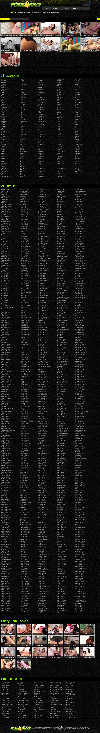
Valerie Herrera (79, 522)
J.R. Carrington (42, 211)
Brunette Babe (19, 12)
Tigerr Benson (79, 494)
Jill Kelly (40, 320)
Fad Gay (36, 717)
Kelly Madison (42, 445)
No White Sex (38, 697)
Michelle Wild (61, 391)
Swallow (77, 112)
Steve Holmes (79, 403)
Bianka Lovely (5, 536)
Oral (58, 111)
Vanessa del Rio (80, 544)
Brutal (3, 156)
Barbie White (5, 511)
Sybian (77, 118)
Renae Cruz (78, 203)
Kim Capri (41, 482)
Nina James (60, 524)
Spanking (78, 94)
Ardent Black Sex (23, 702)
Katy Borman (42, 418)
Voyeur (77, 156)
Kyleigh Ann (41, 526)
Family (22, 155)
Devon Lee (23, 437)
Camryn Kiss (23, 216)
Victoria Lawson (80, 568)
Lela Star (41, 588)
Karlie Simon (42, 388)
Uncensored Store (7, 704)
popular (46, 8)
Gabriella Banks (24, 527)
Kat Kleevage (42, 396)
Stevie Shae (79, 405)
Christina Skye (24, 326)
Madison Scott (61, 292)
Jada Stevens (42, 214)
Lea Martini (41, 580)
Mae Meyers (60, 294)
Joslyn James (42, 342)
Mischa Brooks (61, 408)
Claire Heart (23, 347)
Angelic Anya (5, 373)
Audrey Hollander (6, 470)
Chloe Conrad (24, 307)
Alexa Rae (4, 253)
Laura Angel (41, 564)
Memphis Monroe (62, 359)
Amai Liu (3, 315)
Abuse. (64, 729)
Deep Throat (23, 121)
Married (40, 175)
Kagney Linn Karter (44, 366)
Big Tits (3, 128)
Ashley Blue (4, 440)
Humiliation (41, 128)
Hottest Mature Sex (55, 711)
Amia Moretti (5, 334)
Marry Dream (61, 326)
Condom (22, 97)
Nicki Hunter (60, 479)
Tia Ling (77, 480)
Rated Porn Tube (23, 693)
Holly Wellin (23, 605)
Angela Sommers (6, 371)
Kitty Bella (41, 492)
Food (39, 79)
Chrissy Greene (24, 320)
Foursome (41, 84)
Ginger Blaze (23, 553)
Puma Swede (61, 586)
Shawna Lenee (79, 322)
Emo (21, 141)
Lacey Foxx (41, 538)
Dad (21, 116)
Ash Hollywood (5, 437)
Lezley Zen (60, 193)
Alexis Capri (4, 262)
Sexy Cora (78, 314)
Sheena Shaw (79, 329)
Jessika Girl (41, 314)
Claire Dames (24, 346)
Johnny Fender (42, 332)
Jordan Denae (42, 341)
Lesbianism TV (54, 713)
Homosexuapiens (55, 706)
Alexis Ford (4, 265)
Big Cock (3, 124)
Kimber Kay (41, 485)
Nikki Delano (60, 514)
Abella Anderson (6, 196)
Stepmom (78, 101)
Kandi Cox (41, 369)
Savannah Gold (80, 297)
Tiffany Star (78, 490)
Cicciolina (22, 336)
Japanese (41, 141)
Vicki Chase (78, 563)
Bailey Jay (4, 502)
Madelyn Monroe (62, 287)
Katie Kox (41, 406)
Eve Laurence (24, 511)
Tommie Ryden (79, 499)
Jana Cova (41, 226)
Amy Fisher (4, 339)
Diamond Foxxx (24, 442)
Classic (22, 81)
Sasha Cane (79, 288)
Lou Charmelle (61, 255)
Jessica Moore (42, 305)
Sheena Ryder (79, 327)
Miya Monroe (61, 420)
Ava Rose (4, 494)
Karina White (42, 384)
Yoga (76, 173)
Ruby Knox (78, 241)
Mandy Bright (61, 302)
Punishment (60, 151)
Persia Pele (60, 568)
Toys (76, 134)
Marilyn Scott (61, 319)
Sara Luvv (78, 272)
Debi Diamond (24, 420)
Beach (3, 116)
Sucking (77, 111)
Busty (2, 161)
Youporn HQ (5, 711)
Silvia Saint (78, 341)
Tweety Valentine (80, 514)
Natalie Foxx (60, 457)
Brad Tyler (4, 556)
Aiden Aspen (5, 218)
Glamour (40, 101)
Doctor (22, 129)
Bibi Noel (3, 539)
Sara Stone (78, 275)
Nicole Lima (60, 490)
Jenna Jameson (43, 268)
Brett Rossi (4, 575)
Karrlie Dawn (42, 389)
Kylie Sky (41, 529)
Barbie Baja (4, 507)
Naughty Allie (61, 469)
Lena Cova (41, 590)
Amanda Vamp (5, 319)
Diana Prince (23, 448)
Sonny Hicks (79, 364)
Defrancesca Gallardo (26, 421)
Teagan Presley (80, 457)
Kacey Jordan (42, 359)
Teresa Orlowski (80, 470)
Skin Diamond (79, 354)
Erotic (21, 143)
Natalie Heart (61, 458)
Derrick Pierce (24, 430)
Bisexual (3, 131)
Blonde (3, 139)
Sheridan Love (79, 332)
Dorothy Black (24, 464)
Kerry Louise (42, 462)
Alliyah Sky (4, 302)
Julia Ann (41, 347)
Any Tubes (21, 682)
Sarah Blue (78, 277)
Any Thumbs (6, 717)
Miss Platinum (61, 410)
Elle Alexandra (24, 475)
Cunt (21, 111)
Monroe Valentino (62, 437)
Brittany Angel (5, 605)
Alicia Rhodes (5, 282)
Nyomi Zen (60, 539)
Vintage (77, 153)
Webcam (78, 160)
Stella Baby (78, 398)
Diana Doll (23, 447)
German (40, 96)
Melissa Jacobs (61, 349)
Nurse (58, 102)
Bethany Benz (5, 524)
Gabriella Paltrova (25, 529)
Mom (58, 89)
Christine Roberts (25, 329)
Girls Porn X (69, 715)
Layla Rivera (42, 573)
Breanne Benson (6, 568)
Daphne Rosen (24, 406)
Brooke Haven (24, 194)
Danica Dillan (24, 398)
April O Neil (4, 420)
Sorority (77, 91)
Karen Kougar (42, 376)
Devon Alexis (23, 435)
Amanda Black (5, 317)
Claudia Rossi (24, 359)
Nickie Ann (60, 480)
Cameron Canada (25, 209)
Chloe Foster (23, 312)
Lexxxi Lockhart (43, 608)
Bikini (2, 129)
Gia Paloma (23, 539)
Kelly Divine (41, 440)
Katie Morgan (42, 408)
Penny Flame (61, 559)
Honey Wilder (24, 610)
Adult (3, 715)
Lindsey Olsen (61, 209)
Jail (39, 139)
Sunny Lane (78, 418)
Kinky (39, 148)
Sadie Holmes (79, 248)
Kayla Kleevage (43, 426)
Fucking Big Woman (56, 682)
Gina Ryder (23, 549)
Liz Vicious (60, 225)
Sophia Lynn (79, 373)
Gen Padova (23, 534)
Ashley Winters (5, 455)
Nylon (58, 104)
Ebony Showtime (39, 686)
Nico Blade (60, 484)
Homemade (41, 121)
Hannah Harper (24, 575)
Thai (76, 126)
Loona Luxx (60, 246)
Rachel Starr (60, 591)
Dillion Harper (24, 450)
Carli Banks (23, 233)
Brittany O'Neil (5, 608)
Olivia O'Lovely (61, 543)
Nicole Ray (60, 494)
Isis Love (40, 199)
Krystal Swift (42, 521)
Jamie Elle (41, 223)
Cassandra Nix (24, 265)
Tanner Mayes (79, 435)
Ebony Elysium (22, 715)
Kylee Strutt (41, 524)
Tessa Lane (78, 475)
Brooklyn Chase (24, 198)
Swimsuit (78, 114)
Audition (3, 101)
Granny (40, 107)
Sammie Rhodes (80, 263)
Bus (2, 160)
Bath (2, 109)
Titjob (76, 131)
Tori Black (78, 502)
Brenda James (5, 573)
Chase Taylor (24, 295)
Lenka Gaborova (43, 591)
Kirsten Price (42, 490)
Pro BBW (68, 704)
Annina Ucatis (5, 418)
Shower (77, 79)
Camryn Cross (24, 214)
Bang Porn (5, 687)
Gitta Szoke (23, 556)
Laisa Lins (41, 546)
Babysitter (4, 106)
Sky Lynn (78, 356)
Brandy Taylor (5, 566)
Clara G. (22, 349)
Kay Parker (41, 420)
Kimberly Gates (42, 487)
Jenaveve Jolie (42, 263)
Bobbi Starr (4, 553)
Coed (21, 91)
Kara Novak (41, 371)
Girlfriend (41, 99)
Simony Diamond (80, 351)
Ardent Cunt (5, 686)
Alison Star (4, 290)
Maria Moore (60, 310)
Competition (23, 94)
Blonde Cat (4, 548)
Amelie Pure (4, 331)
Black (2, 134)
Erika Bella (23, 499)
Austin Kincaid (5, 479)
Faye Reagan (24, 517)
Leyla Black (60, 191)
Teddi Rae (78, 462)
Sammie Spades (80, 265)
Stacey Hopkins (80, 388)
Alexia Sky (4, 257)
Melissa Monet (61, 352)
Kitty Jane (41, 494)
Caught (3, 170)
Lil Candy (59, 198)
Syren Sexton (79, 428)
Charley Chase (24, 288)
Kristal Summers (43, 506)
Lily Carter (60, 201)
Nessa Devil (60, 474)
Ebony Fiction (22, 717)
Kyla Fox (40, 522)
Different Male (38, 715)
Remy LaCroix (79, 201)
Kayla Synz (41, 428)
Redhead (59, 156)
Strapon (77, 104)
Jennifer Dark (42, 275)
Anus (2, 94)
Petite (58, 129)
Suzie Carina (79, 425)
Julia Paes (41, 351)
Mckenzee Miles (61, 341)
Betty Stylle (4, 527)
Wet (76, 163)
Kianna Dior (41, 469)
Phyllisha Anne (61, 576)
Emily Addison (24, 479)
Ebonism (20, 711)
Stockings (78, 102)
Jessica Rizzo (42, 307)
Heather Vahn (24, 588)
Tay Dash (78, 450)
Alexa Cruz (4, 246)
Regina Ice (78, 198)
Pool (58, 136)
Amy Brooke (4, 337)
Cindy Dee (23, 337)
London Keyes (61, 243)
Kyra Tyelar (41, 534)
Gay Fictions (53, 697)
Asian (2, 97)
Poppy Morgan (61, 580)
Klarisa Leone (42, 497)
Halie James (23, 571)
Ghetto (40, 97)
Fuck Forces (5, 697)
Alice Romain (5, 280)
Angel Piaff (4, 364)
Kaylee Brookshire (43, 432)
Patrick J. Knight (62, 556)
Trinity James (79, 509)
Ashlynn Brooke (6, 460)
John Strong (41, 329)
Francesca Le (24, 522)
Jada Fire (41, 213)
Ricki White (78, 206)
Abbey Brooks (5, 193)
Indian (40, 131)
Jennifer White (42, 278)
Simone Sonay (79, 349)
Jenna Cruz (41, 265)
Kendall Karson (42, 453)
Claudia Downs (24, 356)
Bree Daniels (5, 570)
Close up (22, 84)
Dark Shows (21, 709)
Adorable (3, 82)
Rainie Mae (60, 598)
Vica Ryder (78, 561)
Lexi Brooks (41, 598)
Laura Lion (41, 566)
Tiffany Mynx (79, 485)
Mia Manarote (61, 374)
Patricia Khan (61, 554)
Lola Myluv (60, 238)
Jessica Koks (42, 302)
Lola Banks (60, 235)
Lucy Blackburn (61, 260)
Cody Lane (23, 364)
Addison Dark (5, 198)
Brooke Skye (23, 196)
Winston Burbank (80, 593)
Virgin (77, 155)
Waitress (77, 158)
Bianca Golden (5, 533)
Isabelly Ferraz (42, 198)
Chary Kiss (23, 294)
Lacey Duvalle (42, 536)
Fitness (22, 173)
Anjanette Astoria (6, 405)
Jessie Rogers (42, 310)
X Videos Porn (70, 717)
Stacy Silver (78, 395)
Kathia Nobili (42, 398)
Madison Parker (61, 290)
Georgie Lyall (24, 536)
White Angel (78, 590)
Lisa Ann (59, 214)
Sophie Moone (79, 379)
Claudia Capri (24, 354)
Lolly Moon (60, 241)
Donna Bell (23, 457)
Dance (21, 118)
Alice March (4, 278)
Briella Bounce (5, 588)
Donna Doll (23, 458)
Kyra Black (41, 533)
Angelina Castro (6, 381)
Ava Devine (4, 490)
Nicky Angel (60, 482)
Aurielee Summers (6, 474)
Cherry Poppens (24, 302)
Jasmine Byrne (42, 240)
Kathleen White (42, 400)
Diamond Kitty (24, 445)
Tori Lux (77, 504)
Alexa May (4, 250)
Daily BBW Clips (39, 708)
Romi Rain (78, 225)
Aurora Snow (5, 477)
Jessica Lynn (42, 304)
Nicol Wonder (61, 485)
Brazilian (3, 150)
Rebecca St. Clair (80, 194)
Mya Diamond (61, 440)
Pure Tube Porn (22, 691)
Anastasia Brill (5, 344)
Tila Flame (78, 495)
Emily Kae (23, 482)
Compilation (23, 96)
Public (58, 150)
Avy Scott (4, 497)
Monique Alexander (62, 433)
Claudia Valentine (25, 361)
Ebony (21, 139)
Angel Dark (4, 357)
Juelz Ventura (42, 346)
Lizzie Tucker (61, 230)
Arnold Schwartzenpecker (9, 430)
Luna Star (60, 268)
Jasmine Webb (42, 243)
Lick (39, 166)
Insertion (40, 134)
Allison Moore (5, 299)
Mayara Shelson (62, 339)
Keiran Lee (41, 435)
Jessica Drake (42, 299)
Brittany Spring (5, 610)
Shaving (59, 175)
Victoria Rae (79, 573)
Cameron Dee (24, 211)
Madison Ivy (60, 288)
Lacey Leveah (42, 539)
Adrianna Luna (5, 209)
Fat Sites (36, 713)
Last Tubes (5, 693)
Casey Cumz (23, 258)
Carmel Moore (24, 238)
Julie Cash (41, 354)
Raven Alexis (61, 607)
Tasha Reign (79, 445)
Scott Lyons (78, 304)
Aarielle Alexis (5, 191)
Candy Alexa (23, 218)
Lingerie (40, 168)
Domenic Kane (24, 453)
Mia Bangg (60, 366)
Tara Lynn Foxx (80, 442)
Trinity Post (78, 511)
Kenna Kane (42, 458)
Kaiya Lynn (41, 368)
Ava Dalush (4, 489)
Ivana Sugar (41, 206)
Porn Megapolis (70, 702)
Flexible (22, 176)
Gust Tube (21, 684)
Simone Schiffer (80, 347)
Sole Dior (78, 361)
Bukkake (3, 158)
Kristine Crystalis (43, 509)
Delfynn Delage (24, 423)
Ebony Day (21, 713)
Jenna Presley (42, 270)
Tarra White (78, 443)
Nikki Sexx (60, 519)
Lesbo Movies (69, 684)
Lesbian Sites (54, 717)
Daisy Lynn (23, 383)
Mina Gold (60, 403)
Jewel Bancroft (42, 317)
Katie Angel (41, 401)
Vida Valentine (79, 578)
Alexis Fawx (4, 263)
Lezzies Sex (69, 691)
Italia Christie (42, 203)
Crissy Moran (24, 374)
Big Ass (3, 119)
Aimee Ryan (4, 223)
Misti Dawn (60, 418)
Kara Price (41, 373)
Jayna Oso (41, 257)
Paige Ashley (61, 546)
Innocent (40, 133)
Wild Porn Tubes (7, 708)
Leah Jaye (41, 581)
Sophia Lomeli (79, 371)
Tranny (77, 136)
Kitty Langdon (42, 495)
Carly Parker (23, 236)
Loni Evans (60, 245)
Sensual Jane (79, 309)
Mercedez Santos (62, 364)
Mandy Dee (60, 304)
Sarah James (79, 278)
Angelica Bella (5, 376)
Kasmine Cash (42, 393)
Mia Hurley (60, 368)
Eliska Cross (23, 470)
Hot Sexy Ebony (38, 689)
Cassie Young (24, 270)
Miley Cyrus (60, 400)
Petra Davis (60, 573)
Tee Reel (78, 464)
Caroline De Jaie (25, 250)
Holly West (23, 607)
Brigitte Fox (4, 591)
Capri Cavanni (24, 228)
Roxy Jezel (78, 235)
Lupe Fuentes (61, 270)
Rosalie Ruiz (79, 228)
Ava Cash (4, 485)
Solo (76, 89)
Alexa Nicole (5, 251)
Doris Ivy (22, 462)
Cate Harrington (24, 272)
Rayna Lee (78, 189)
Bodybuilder (4, 143)
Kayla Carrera (42, 425)
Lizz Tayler (60, 228)
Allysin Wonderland (7, 307)
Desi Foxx (23, 432)
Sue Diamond (79, 408)
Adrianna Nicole (6, 211)
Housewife (41, 124)
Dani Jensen (23, 396)
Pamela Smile (61, 551)
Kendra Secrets (43, 457)
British (3, 153)
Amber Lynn (4, 326)
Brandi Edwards (6, 559)
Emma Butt (23, 484)
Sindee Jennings (80, 352)
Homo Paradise (54, 702)
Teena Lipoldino (80, 465)
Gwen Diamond (24, 564)
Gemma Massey (25, 533)
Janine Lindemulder (44, 235)
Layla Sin (41, 576)
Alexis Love (4, 267)
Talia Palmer (79, 432)
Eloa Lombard (24, 477)
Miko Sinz (60, 396)
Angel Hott (4, 361)
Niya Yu (59, 531)
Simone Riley (79, 346)
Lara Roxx (41, 558)
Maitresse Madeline (62, 299)
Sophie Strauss (79, 381)
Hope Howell (42, 189)
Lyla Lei (59, 277)
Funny (40, 89)
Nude (58, 101)
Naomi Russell (61, 450)
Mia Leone (60, 369)
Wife (76, 166)
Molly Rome (60, 425)
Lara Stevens (42, 559)
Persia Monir (60, 566)
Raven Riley (60, 608)
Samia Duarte (79, 262)
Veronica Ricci (79, 556)
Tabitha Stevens (80, 430)
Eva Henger (23, 506)
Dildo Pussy (28, 12)
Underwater (78, 144)
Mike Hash (60, 395)
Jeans (40, 143)
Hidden (40, 119)
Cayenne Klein (24, 275)
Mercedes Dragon (62, 361)
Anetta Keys (4, 354)
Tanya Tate (78, 440)
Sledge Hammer (80, 359)
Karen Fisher (42, 374)
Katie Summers (42, 411)
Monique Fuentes (62, 435)
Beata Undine (5, 512)
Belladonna (4, 522)
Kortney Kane (42, 502)
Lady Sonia (41, 544)
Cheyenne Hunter (25, 304)
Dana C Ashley (24, 386)
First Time (23, 168)
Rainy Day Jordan (62, 600)
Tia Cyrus (78, 477)
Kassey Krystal (42, 395)
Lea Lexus (41, 578)
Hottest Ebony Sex (39, 691)
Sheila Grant (79, 331)
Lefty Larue (41, 585)
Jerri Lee (40, 285)
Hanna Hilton (23, 573)
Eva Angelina (24, 504)
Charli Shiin (23, 290)
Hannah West (24, 576)
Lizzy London (61, 231)
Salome (77, 253)
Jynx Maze (41, 357)
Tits (76, 133)
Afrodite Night (5, 213)
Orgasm (59, 112)
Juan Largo (41, 344)
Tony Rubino (79, 501)
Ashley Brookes (5, 442)
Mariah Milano (61, 314)
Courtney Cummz (25, 369)
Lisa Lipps (60, 218)
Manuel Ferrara (61, 305)
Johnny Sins (42, 334)
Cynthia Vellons (24, 376)
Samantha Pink (79, 257)
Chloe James (24, 314)
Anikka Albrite (5, 389)
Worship (77, 170)
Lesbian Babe (36, 12)
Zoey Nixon (78, 608)
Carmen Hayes (24, 243)
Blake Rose (4, 543)
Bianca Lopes (5, 534)
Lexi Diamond (42, 600)
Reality (59, 155)
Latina (40, 160)
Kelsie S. (40, 452)
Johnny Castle (42, 331)
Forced (40, 82)
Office (58, 106)
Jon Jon (40, 336)
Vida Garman (79, 576)
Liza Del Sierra (61, 226)
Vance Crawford (80, 527)
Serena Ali (78, 310)
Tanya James (79, 437)
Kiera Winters (42, 477)
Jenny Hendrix (42, 280)
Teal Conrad (79, 460)
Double (22, 136)
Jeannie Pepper (43, 260)
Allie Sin (3, 297)
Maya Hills (60, 337)
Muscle (59, 96)
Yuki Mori (78, 598)
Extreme (22, 150)
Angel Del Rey (5, 359)
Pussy (58, 153)
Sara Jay (78, 270)
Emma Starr (23, 487)
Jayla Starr (41, 253)
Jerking (40, 144)
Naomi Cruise (61, 448)
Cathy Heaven (24, 273)
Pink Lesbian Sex (70, 700)
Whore (77, 165)
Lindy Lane (60, 211)
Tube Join (5, 684)
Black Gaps (21, 706)
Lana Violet (41, 553)
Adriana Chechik (6, 204)
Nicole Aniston (61, 487)
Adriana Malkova (6, 206)
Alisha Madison (5, 287)
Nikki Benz (60, 509)
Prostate (59, 146)
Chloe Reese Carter (26, 317)
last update (56, 8)
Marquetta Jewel (62, 324)
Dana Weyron (24, 391)
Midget (59, 84)
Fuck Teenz (53, 695)
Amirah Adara (5, 336)
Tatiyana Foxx (79, 448)
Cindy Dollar (23, 339)
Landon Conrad (43, 554)
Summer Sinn (79, 413)
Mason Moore (61, 331)
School (59, 166)
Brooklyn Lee (24, 199)
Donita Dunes (24, 455)
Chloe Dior (23, 310)
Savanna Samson (80, 295)
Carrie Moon (23, 257)
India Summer (42, 194)
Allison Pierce (5, 300)
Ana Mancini (5, 342)
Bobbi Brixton (5, 551)
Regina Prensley (80, 199)
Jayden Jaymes (43, 250)
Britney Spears (5, 600)
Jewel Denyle (42, 319)
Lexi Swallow (42, 603)
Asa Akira (4, 433)
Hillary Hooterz (24, 595)
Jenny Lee (41, 282)
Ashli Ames (4, 457)
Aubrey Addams (6, 465)
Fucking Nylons (54, 693)
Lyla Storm (60, 278)
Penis (58, 126)
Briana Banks (5, 576)
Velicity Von (78, 549)
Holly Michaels (24, 603)
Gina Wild (22, 551)
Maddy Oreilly (61, 283)
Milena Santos (61, 398)
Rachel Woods (61, 595)
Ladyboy (40, 156)
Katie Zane (41, 413)
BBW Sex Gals (38, 700)
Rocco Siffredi (79, 221)
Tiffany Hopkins (80, 484)
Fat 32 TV (37, 711)
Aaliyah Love (5, 189)
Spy (76, 97)
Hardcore (41, 116)
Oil (57, 107)
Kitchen (40, 151)
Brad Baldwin (5, 554)
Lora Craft (60, 248)
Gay (39, 94)
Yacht (77, 171)
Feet (21, 160)
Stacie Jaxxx (79, 393)
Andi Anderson (5, 349)
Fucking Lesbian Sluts (56, 684)
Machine (40, 171)
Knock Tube (21, 687)
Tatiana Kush (79, 447)
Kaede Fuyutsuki (43, 364)
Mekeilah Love (61, 344)
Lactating (41, 155)
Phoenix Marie (61, 575)
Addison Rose (5, 199)
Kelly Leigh (41, 443)
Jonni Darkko (42, 337)
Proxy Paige (60, 585)
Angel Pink (4, 366)
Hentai (40, 118)
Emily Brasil (23, 480)
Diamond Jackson (25, 443)
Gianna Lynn (23, 543)
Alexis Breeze (5, 260)
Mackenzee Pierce (62, 282)
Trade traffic (63, 726)
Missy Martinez (61, 413)
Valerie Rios (78, 524)
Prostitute (59, 148)
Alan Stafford (5, 226)
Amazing (3, 87)
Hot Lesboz (53, 709)
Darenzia (22, 408)
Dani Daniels (23, 395)
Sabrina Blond (79, 245)
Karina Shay (42, 383)
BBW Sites (37, 704)
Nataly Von (60, 467)
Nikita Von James (62, 506)
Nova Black (60, 536)
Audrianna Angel (6, 472)
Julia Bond (41, 349)
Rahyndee (60, 596)
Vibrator (77, 151)
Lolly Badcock (61, 240)
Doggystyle (23, 131)
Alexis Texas (5, 272)
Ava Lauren (4, 492)
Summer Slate (79, 415)
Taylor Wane (79, 455)
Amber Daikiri (5, 322)
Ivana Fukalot (42, 204)
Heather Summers (25, 586)
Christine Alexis (24, 327)
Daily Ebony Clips (23, 708)
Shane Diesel (79, 319)
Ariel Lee (3, 425)
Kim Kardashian (43, 484)
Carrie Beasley (24, 255)
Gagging (40, 91)
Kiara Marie (41, 470)
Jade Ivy (40, 218)
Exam (21, 146)
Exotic (21, 148)
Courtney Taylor (24, 373)
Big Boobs (4, 121)
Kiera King (41, 475)
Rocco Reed (79, 219)
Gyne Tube (21, 686)
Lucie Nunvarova (62, 257)
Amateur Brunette (55, 12)
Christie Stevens (25, 322)
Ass (2, 99)
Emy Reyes (23, 490)
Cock (21, 89)
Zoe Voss (78, 605)
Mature (59, 81)
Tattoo (77, 119)
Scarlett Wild (79, 302)
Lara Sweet (41, 561)
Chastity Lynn (24, 297)
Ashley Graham (5, 448)
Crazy (21, 102)
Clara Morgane (24, 351)
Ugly (76, 141)
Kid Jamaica (42, 474)
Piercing (59, 131)
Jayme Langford (43, 255)
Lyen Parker (60, 275)
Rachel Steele (61, 593)
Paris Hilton (60, 553)
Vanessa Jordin (80, 536)
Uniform (77, 146)
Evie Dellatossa (24, 514)
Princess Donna (61, 581)
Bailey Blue (4, 499)
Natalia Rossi (61, 453)
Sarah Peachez (80, 282)
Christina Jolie (24, 324)
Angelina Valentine (6, 384)
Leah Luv (41, 583)
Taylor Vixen (79, 453)
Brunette (3, 155)
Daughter (22, 119)
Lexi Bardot (41, 593)
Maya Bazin (60, 334)
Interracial (41, 136)
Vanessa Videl (79, 543)
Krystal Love (42, 517)
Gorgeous (41, 106)
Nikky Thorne (61, 521)
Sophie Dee (78, 374)
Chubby (22, 79)
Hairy (39, 112)
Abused (3, 81)
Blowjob (3, 141)
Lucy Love (60, 265)
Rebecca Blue (79, 193)
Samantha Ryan (80, 258)
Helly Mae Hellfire (25, 593)
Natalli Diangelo (61, 464)
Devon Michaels (24, 438)
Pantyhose (60, 123)
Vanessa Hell (79, 534)
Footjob (40, 81)
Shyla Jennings (79, 334)
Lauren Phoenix (43, 570)
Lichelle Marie (61, 196)
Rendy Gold (78, 204)
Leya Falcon (60, 189)
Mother (59, 94)
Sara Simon (78, 273)
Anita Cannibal (5, 398)
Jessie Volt (41, 312)
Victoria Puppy (79, 571)
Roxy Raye (78, 238)
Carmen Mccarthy (25, 246)
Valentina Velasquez (81, 521)
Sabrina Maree (79, 246)
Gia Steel (22, 541)
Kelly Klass (41, 442)
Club (21, 87)
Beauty (3, 118)
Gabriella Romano (25, 531)
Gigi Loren (23, 546)
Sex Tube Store (22, 697)
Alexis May (4, 268)
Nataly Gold (60, 465)
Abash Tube (5, 713)
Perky (58, 128)
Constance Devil (25, 366)
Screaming (60, 168)
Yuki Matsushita (80, 596)
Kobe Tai (40, 499)
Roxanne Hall (79, 230)
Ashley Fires (5, 445)
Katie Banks (41, 403)
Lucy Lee (59, 263)
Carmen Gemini (24, 241)
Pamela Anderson (62, 549)
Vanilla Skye (79, 548)
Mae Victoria (60, 295)
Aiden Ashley (5, 216)
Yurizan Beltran (79, 600)
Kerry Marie (41, 464)
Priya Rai (59, 583)
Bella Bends (4, 516)
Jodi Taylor (41, 324)
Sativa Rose (79, 294)
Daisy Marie (23, 384)
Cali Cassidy (23, 208)
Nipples (59, 99)
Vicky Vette (78, 564)
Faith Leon (23, 516)
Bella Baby (4, 514)
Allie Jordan (4, 295)
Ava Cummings (5, 487)
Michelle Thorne (61, 389)
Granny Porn (53, 698)
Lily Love (59, 204)
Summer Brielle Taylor (82, 411)
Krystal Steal (42, 519)
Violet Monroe (79, 581)
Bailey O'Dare (5, 504)
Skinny (77, 82)
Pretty (58, 143)
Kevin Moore (42, 465)
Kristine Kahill (42, 511)
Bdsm (2, 114)
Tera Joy (77, 467)
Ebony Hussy (38, 684)
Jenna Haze (41, 267)
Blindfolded (4, 138)
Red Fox (77, 196)
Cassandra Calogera (26, 262)
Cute (21, 112)
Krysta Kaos (41, 512)
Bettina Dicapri (5, 526)
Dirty (21, 128)
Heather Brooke (24, 583)
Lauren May (41, 568)
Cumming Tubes (39, 706)
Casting (3, 168)
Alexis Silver (4, 270)
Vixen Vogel (78, 586)
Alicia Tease (4, 285)
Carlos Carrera (24, 235)
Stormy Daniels (79, 406)
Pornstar (59, 138)
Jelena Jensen (42, 262)
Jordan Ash (41, 339)
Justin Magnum (42, 356)
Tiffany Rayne (79, 487)
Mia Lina (59, 371)
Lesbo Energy (69, 682)
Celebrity (3, 171)
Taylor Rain (78, 452)
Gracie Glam (23, 559)
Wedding (78, 161)
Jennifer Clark (42, 273)
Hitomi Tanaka (24, 598)
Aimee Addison (5, 221)
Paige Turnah (61, 548)
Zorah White (79, 612)
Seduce (59, 171)
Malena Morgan (61, 300)
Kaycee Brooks (42, 421)
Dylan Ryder (23, 467)
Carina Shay (23, 230)
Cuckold (22, 106)
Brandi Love (4, 561)
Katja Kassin (42, 415)
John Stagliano (42, 327)
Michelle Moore (61, 388)
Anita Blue (4, 396)
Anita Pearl (4, 403)
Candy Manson (24, 221)
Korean (40, 153)
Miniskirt (59, 87)
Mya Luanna (60, 442)
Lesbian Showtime (55, 715)
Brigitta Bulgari (5, 590)
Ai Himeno (4, 214)
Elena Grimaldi (24, 469)
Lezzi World (69, 693)
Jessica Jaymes (43, 300)
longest (66, 8)
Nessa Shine (60, 475)
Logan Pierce (61, 233)
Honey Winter (24, 612)
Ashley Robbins (5, 452)
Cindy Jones (23, 342)
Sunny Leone (79, 420)
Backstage (4, 107)
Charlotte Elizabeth (25, 292)
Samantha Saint (80, 260)
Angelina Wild (5, 386)
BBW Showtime (38, 702)
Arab (2, 96)
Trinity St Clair (79, 512)
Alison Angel (5, 288)
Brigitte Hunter (5, 593)
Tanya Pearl (78, 438)
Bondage (3, 144)
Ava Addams (5, 484)
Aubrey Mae (4, 467)
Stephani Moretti (80, 400)
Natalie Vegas (61, 462)
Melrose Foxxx (61, 357)
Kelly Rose (41, 447)
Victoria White (79, 575)
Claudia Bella (24, 352)
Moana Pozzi (61, 421)
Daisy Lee (23, 381)
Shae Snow (78, 315)
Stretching (78, 106)
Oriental (59, 116)
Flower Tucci (23, 521)
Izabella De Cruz (43, 208)
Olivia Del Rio (61, 541)
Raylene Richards (62, 612)
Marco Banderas (62, 307)
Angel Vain (4, 369)
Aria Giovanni (5, 421)
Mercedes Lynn (61, 363)
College (22, 92)
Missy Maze (60, 415)
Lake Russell (42, 548)
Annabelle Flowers (6, 411)
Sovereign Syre (80, 384)
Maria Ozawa (61, 312)
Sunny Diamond (80, 416)
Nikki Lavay (60, 517)
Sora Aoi (77, 383)
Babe (2, 104)
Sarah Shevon (79, 283)
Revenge (59, 160)
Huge (39, 126)
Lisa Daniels (60, 216)
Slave (77, 84)
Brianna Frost (5, 581)
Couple (22, 101)
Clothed (22, 86)
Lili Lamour (60, 199)
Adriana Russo (5, 208)
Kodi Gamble (42, 501)
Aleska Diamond (6, 240)
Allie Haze (4, 292)
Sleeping (77, 86)
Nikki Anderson (61, 507)
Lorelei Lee (60, 251)
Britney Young (5, 603)
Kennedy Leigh (42, 460)
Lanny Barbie (42, 556)
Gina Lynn (23, 548)
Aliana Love (4, 275)
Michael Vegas (61, 381)
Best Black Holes (23, 704)
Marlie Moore (61, 322)
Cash (2, 166)
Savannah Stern (80, 299)
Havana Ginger (24, 580)
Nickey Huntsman (62, 477)
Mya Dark (59, 438)
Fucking (40, 87)
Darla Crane (23, 411)
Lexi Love (41, 602)
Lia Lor (59, 194)
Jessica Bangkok (43, 295)
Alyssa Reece (5, 314)
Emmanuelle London (26, 489)
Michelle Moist (61, 386)
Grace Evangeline (25, 558)
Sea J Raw (78, 305)
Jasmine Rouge (43, 241)
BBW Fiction (37, 698)
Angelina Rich (5, 383)
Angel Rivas (4, 368)
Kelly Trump (41, 448)
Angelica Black (5, 378)
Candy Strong (24, 225)
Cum (21, 107)
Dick (21, 124)
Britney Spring (5, 602)
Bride (2, 151)
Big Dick (3, 126)
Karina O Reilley (43, 381)
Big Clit (3, 123)
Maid (39, 173)
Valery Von (78, 526)
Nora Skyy (60, 534)
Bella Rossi (4, 521)
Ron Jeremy (79, 226)
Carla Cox (23, 231)
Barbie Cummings (6, 509)
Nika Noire (60, 499)
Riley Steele (78, 214)
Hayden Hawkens (25, 581)
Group (40, 109)
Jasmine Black (42, 238)
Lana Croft (41, 549)
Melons (59, 82)
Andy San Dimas (6, 352)
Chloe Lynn (23, 315)
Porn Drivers (5, 698)
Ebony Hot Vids (38, 682)
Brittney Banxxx (5, 612)
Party (58, 124)
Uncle (77, 143)
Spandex (78, 92)
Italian (40, 138)
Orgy (58, 114)
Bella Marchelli (5, 517)
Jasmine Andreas (43, 236)
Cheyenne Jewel (25, 305)
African (3, 84)
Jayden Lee (41, 251)
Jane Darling (42, 230)
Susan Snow (79, 421)
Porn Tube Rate (22, 689)
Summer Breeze (80, 410)
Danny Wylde (24, 405)
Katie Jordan (42, 405)
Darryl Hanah (24, 413)
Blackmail (4, 136)
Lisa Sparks (60, 219)
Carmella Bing (24, 240)
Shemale (59, 176)
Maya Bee (60, 336)
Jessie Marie (42, 309)
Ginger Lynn (23, 554)
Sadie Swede (79, 251)
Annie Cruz (4, 416)
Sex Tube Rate (22, 695)
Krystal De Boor (43, 516)
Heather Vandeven (25, 590)
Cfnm (2, 173)
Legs (39, 163)
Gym (39, 111)
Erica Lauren (23, 495)
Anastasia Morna (6, 346)
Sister (77, 81)
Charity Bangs (24, 283)
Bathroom (4, 111)
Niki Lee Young (61, 502)
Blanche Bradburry (6, 544)
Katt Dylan (41, 416)
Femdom (22, 161)
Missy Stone (60, 416)
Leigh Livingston (43, 586)
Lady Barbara (42, 543)
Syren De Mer (79, 426)
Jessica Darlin (42, 297)
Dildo (21, 126)
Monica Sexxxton (62, 430)
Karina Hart (41, 379)
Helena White (24, 591)
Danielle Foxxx (24, 400)
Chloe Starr (23, 319)
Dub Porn (5, 689)
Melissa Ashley (61, 347)
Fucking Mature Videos (57, 689)
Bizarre (3, 133)
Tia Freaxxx (78, 479)
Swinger (77, 116)
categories (75, 8)
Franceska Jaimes (25, 524)
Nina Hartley (60, 522)
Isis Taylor (41, 201)
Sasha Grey (78, 290)
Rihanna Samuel (80, 208)
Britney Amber (5, 596)
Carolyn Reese (24, 253)
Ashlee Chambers (6, 438)
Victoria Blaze (79, 566)
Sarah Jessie (79, 280)
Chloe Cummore (25, 309)
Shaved (59, 173)
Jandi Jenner (42, 228)
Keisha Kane (42, 437)
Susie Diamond (79, 423)
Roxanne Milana (80, 231)
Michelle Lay (60, 384)
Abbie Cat (4, 194)
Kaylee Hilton (42, 433)
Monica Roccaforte (62, 428)
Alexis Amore (5, 258)
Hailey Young (24, 566)
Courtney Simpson (25, 371)
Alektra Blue (4, 235)
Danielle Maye (24, 401)
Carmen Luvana (24, 245)
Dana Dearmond (25, 388)
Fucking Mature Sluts (56, 687)
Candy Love (23, 219)
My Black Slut (38, 695)
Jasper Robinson (43, 245)
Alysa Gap (4, 310)
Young (77, 175)
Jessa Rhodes (42, 288)
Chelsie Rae (23, 299)
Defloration (23, 123)
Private (59, 144)
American (4, 89)
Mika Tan (59, 393)
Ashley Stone (5, 453)
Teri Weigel (78, 472)
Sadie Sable (79, 250)
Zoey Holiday (79, 607)
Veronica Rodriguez (81, 558)
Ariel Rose (4, 426)
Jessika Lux (41, 315)
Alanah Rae (4, 230)
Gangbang (41, 92)
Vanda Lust (78, 529)
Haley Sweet (23, 568)
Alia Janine (4, 273)
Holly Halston (24, 600)
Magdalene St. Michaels (64, 297)
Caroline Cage (24, 248)
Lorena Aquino (61, 253)
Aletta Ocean (5, 241)
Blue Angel (4, 549)
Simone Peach (79, 344)
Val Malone (78, 516)
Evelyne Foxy (24, 512)
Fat (21, 158)
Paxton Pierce (61, 558)
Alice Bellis (4, 277)
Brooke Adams (24, 191)
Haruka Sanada (24, 578)
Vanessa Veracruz (80, 541)
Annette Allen (5, 413)
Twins (77, 139)
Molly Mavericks (61, 423)
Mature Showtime (70, 697)
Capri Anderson (24, 226)
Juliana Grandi (42, 352)
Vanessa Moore (80, 538)
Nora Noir (59, 533)
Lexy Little (41, 612)
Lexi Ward (41, 605)
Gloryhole (41, 104)
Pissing (59, 133)
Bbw (2, 112)
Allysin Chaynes (6, 305)
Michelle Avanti (61, 383)
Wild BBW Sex (69, 709)
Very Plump (68, 708)
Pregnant (59, 141)
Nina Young (60, 529)
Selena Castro (79, 307)
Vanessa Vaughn (80, 539)
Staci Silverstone (80, 389)
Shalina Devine (79, 317)
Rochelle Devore (80, 223)
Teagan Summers (80, 458)
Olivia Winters (61, 544)
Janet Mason (42, 233)
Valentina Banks (80, 517)
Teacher (77, 121)
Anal (2, 91)
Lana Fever (41, 551)
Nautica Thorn (61, 470)
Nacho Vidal (60, 445)
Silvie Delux (78, 342)
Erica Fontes (23, 494)
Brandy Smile (5, 564)
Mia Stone (60, 378)
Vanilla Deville (79, 546)
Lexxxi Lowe (42, 610)
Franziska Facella (25, 526)
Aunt (2, 102)
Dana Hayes (23, 389)
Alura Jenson (5, 309)
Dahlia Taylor (23, 379)
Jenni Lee (41, 272)
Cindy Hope (23, 341)
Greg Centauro (24, 561)
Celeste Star (23, 277)
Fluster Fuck (5, 691)
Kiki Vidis (41, 480)
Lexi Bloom (41, 596)
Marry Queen (61, 327)
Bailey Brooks (5, 501)
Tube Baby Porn (23, 700)
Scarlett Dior (79, 300)
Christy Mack (23, 332)
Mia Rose (59, 376)
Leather (40, 161)
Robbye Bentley (80, 218)
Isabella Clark (42, 196)
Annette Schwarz (6, 415)
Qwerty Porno (6, 700)
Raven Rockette (61, 610)
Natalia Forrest (61, 452)
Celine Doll (23, 278)
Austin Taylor (5, 482)
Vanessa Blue (79, 531)
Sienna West (79, 337)
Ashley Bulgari (5, 443)
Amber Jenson (5, 324)
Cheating (3, 175)
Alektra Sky (4, 236)
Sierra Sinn (78, 339)
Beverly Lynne (5, 529)
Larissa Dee (41, 563)
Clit (21, 82)
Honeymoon (41, 123)
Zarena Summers (80, 602)
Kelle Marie (41, 438)
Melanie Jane (61, 346)
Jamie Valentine (43, 225)
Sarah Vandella (79, 287)
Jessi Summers (42, 294)
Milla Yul (59, 401)
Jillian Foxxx (42, 322)
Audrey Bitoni (5, 469)
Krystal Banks (42, 514)
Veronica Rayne (80, 554)
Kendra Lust (41, 455)
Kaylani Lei (41, 430)
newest (14, 18)
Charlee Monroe (24, 285)
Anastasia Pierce (6, 347)
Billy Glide (4, 541)
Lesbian (40, 165)
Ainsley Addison (6, 225)
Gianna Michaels (25, 544)
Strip (76, 107)
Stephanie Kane (80, 401)
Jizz (39, 146)
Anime (3, 92)
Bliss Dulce (4, 546)
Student (77, 109)
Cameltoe (4, 163)
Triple (77, 138)
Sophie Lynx (79, 378)
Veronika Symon (80, 559)
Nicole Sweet (61, 497)
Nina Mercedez (61, 527)
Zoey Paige (78, 610)
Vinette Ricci (79, 580)
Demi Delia (23, 426)
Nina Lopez (60, 526)
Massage (41, 176)
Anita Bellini (4, 393)
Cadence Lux (24, 206)
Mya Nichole (60, 443)
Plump (58, 134)
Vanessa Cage (79, 533)
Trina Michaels (79, 507)
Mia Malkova (60, 373)
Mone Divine (60, 426)
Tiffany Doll (78, 482)
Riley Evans (78, 209)
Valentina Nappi (80, 519)
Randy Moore (61, 603)
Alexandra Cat (5, 255)
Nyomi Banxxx (61, 538)
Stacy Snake (79, 396)
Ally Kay (3, 304)
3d (1, 79)
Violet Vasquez (79, 583)
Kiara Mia (41, 472)
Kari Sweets (41, 378)
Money (59, 91)
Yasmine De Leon (80, 595)
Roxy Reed (78, 240)
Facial (21, 153)
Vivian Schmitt (79, 585)
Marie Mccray (61, 317)
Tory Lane (78, 506)
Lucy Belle (60, 258)
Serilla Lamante (80, 312)
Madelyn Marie (61, 285)
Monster (59, 92)
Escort (21, 144)
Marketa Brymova (62, 320)
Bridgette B (4, 586)
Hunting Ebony (38, 693)
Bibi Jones (4, 538)
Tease (77, 123)
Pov (58, 139)
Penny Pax (60, 561)
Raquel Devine (61, 605)
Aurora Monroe (5, 475)
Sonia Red (78, 363)
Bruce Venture (24, 201)
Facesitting (23, 151)
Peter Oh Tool (61, 571)
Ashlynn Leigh (5, 462)
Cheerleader (5, 176)
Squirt (77, 99)
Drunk (21, 138)
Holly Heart (23, 602)
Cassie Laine (23, 268)
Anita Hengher (5, 401)
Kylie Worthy (42, 531)
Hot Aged (52, 708)
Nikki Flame (60, 516)
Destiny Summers (25, 433)
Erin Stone (23, 501)
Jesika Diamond (43, 287)
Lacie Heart (41, 541)
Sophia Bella (79, 366)
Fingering (22, 166)
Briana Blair (4, 578)
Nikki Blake (60, 511)
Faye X (22, 519)
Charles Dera (24, 287)
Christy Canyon (24, 331)
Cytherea (22, 378)
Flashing (22, 175)
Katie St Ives (42, 410)
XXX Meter (68, 713)
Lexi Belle (41, 595)
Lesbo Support (69, 686)
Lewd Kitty (68, 689)
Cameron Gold (24, 213)
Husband (41, 129)
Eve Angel (23, 509)
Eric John (22, 492)
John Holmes (42, 326)
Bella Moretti (5, 519)
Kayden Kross (42, 423)
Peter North (60, 570)
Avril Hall (3, 495)
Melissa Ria (60, 354)
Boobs (3, 146)
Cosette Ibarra (24, 368)
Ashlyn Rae (4, 458)
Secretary (59, 170)
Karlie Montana (42, 386)
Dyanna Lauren (24, 465)
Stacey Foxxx (79, 386)
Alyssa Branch (5, 312)
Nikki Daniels (61, 512)
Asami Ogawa (5, 435)
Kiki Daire (41, 479)
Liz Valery (59, 223)
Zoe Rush (78, 603)
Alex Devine (4, 245)
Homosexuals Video (56, 704)
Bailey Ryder (5, 506)
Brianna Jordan (5, 583)
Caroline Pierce (24, 251)
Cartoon (3, 165)
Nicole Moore (61, 492)
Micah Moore (61, 379)
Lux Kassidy (60, 273)
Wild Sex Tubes (6, 709)
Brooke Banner (24, 193)
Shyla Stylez (79, 336)
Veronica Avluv (79, 553)
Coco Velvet (23, 363)
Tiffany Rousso (79, 489)
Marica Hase (60, 315)
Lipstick (40, 170)
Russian (59, 165)
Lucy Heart (60, 262)
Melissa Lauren (61, 351)
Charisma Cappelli (25, 282)
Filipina (22, 165)
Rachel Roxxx (61, 590)
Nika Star (59, 501)
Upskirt (77, 150)
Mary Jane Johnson (63, 329)
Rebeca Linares (80, 191)
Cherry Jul (23, 300)
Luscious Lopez (61, 272)
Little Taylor (60, 221)
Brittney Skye (24, 189)
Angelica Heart (5, 379)
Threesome (78, 128)
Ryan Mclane (79, 243)
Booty (2, 148)
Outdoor (59, 118)
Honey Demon (24, 608)
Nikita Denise (61, 504)
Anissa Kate (4, 391)
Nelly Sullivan (61, 472)
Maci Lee (59, 280)
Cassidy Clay (24, 267)
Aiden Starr (4, 219)
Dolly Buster (23, 452)
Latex (39, 158)
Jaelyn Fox (41, 219)
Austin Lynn (4, 480)
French (40, 86)
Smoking (77, 87)
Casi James (23, 260)
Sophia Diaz (79, 368)
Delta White (23, 425)
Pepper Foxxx (61, 563)
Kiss (39, 150)
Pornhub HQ (6, 695)
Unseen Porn (6, 706)
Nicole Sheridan (61, 495)
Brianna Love (5, 585)
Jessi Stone (41, 292)
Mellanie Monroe (62, 356)
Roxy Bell (78, 233)
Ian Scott (40, 191)
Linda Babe (60, 206)
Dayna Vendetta (24, 416)
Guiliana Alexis (24, 563)
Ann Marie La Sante (7, 408)
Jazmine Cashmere (44, 258)
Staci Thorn (78, 391)
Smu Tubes (21, 698)
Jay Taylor (41, 246)
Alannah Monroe (6, 231)
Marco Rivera (61, 309)
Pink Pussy (60, 578)
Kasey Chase (42, 391)
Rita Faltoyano (79, 216)
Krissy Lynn (41, 504)
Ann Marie (4, 406)
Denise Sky (23, 428)
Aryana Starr (5, 432)
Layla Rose (41, 575)
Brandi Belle (4, 558)
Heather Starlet (24, 585)
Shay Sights (78, 324)
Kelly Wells (41, 450)
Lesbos (67, 687)
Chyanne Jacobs (25, 334)
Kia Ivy (40, 467)
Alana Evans (5, 228)
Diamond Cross (24, 440)
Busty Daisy (23, 204)
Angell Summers (6, 388)
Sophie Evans (79, 376)
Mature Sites (69, 698)
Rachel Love (60, 588)
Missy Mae (60, 411)
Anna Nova (4, 410)
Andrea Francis (5, 351)
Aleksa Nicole (5, 233)
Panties (59, 121)
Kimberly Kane (42, 489)
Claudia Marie (24, 357)
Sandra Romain (80, 268)
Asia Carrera (5, 464)
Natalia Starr (60, 455)
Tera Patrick (78, 469)
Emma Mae (23, 485)
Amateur (3, 86)
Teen (76, 124)
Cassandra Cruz (24, 263)
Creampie (22, 104)
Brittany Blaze (5, 607)
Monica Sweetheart (62, 432)
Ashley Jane (4, 450)
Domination (23, 134)
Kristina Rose (42, 507)
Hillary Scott (23, 596)
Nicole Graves (61, 489)
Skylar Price (78, 357)
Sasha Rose (79, 292)
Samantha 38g (79, 255)
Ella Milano (23, 474)
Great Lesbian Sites (56, 700)
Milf (58, 86)
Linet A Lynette (61, 213)
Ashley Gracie (5, 447)
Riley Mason (79, 211)
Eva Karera (23, 507)
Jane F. (40, 231)
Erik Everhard (24, 497)
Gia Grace (23, 538)
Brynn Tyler (23, 203)
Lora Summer (61, 250)
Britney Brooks (5, 598)
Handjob (40, 114)
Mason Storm (61, 332)
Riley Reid (78, 213)
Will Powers (78, 591)
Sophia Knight (79, 369)
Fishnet (22, 170)
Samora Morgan (80, 267)
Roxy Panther (79, 236)
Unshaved (78, 148)
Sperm (77, 96)
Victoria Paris (79, 570)
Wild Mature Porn (70, 711)
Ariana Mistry (5, 423)
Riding (58, 161)
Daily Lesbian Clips (39, 709)
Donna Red (23, 460)
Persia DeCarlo (61, 564)
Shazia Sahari (79, 326)
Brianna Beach (5, 580)
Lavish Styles (42, 571)
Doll (21, 133)
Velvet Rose (78, 551)
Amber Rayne (5, 327)
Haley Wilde (23, 570)
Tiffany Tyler (78, 492)
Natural (59, 97)
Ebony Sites (37, 687)
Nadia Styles (60, 447)
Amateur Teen (45, 12)
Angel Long (4, 363)
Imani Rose (41, 193)
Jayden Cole (42, 248)
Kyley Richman (42, 527)
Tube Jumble (6, 702)
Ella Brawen (23, 472)
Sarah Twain (79, 285)
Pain (58, 119)
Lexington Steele (43, 607)
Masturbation (61, 79)
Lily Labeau (60, 203)
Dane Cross (23, 393)
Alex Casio (4, 243)
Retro (58, 158)
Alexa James (5, 248)
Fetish (21, 163)
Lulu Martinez (61, 267)
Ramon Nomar (61, 602)
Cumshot (22, 109)
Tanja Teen (78, 433)
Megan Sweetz (61, 342)
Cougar (22, 99)
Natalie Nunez (61, 460)
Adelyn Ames (5, 203)
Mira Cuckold (61, 405)
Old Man (59, 109)
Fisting (22, 171)
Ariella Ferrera (5, 428)
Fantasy (22, 156)
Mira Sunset (60, 406)
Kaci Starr (41, 361)
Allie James (4, 294)
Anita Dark (4, 400)
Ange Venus (4, 356)
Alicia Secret (5, 283)
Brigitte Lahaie (5, 595)
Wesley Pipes (79, 588)
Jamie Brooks (42, 221)
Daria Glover (23, 410)
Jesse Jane (41, 290)
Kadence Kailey (43, 363)
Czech (21, 114)
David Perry (23, 415)
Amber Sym (4, 329)
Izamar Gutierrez (43, 209)
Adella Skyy (4, 201)
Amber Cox (4, 320)
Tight (76, 129)
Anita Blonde (5, 395)
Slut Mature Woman (71, 706)
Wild (76, 168)
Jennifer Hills (42, 277)
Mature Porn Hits (70, 695)
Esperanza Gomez (25, 502)
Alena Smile (4, 238)
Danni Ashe (23, 403)
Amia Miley (4, 332)
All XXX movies (6, 682)
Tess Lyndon (79, 474)
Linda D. (59, 208)
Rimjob (59, 163)
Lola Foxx (60, 236)
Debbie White (24, 418)
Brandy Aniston (5, 563)
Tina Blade (78, 497)
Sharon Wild (79, 320)
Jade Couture (42, 216)
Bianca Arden (5, 531)
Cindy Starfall (24, 344)
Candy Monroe (24, 223)
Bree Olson (4, 571)
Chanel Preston (24, 280)
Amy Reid (4, 341)
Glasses (40, 102)
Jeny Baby (41, 283)
